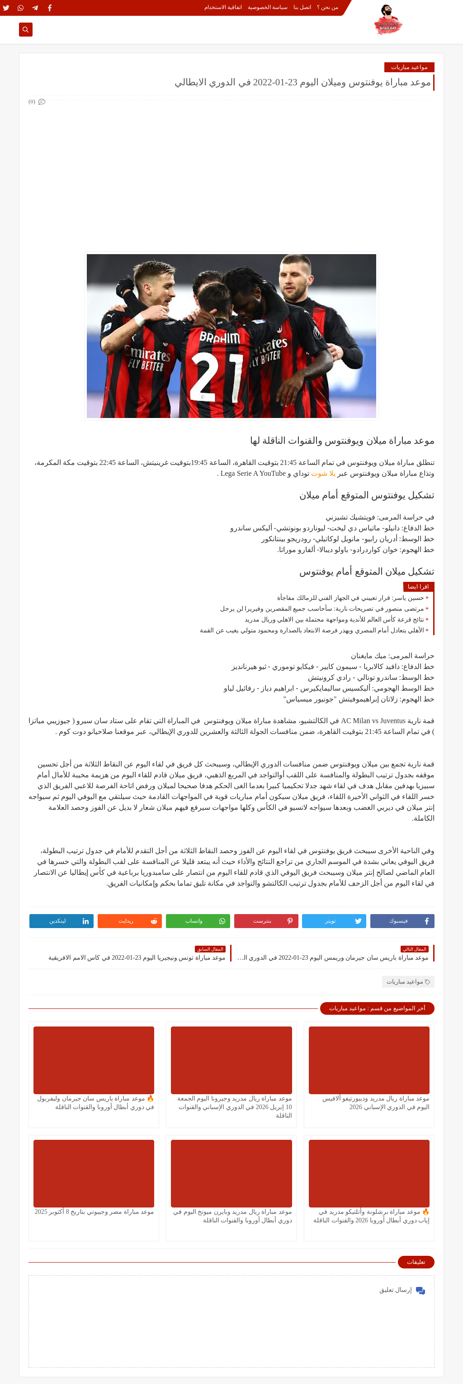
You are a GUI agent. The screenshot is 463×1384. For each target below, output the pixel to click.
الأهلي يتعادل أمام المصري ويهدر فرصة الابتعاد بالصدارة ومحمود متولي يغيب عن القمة (312, 630)
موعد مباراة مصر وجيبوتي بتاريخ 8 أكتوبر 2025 (95, 1211)
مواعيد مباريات (409, 67)
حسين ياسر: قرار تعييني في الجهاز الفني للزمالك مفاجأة (350, 597)
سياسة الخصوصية (268, 7)
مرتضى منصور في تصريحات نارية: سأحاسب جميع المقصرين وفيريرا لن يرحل (322, 608)
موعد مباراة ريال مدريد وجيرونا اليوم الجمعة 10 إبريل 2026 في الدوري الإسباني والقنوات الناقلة (234, 1107)
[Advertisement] (231, 170)
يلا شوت (323, 473)
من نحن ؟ (327, 7)
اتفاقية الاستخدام (223, 7)
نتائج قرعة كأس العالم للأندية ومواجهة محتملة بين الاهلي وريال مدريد (334, 619)
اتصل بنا (302, 7)
